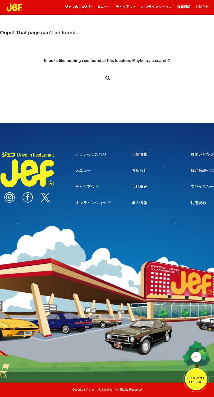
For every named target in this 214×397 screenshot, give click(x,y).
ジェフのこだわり (78, 9)
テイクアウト (126, 9)
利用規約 (198, 202)
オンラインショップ (156, 9)
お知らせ (202, 9)
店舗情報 (183, 9)
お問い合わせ (202, 154)
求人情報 (139, 202)
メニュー (104, 9)
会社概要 (139, 186)
